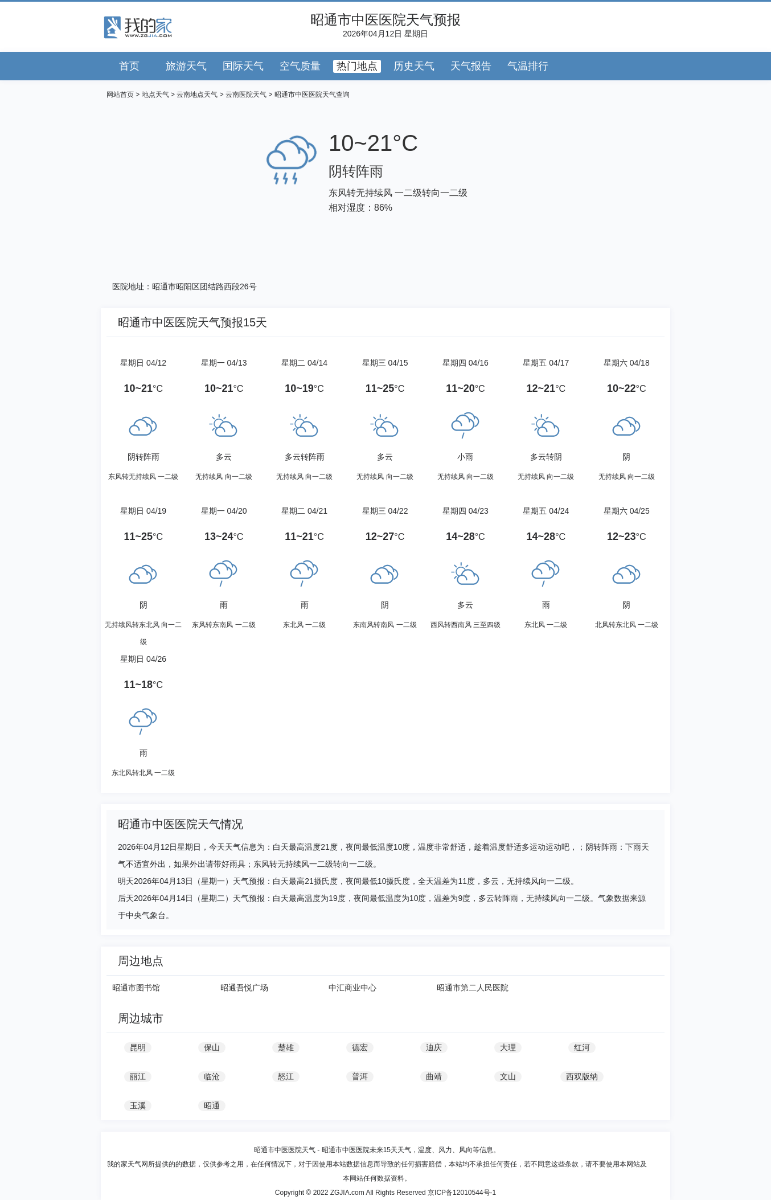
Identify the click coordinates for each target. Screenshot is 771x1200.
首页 (129, 66)
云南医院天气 (245, 95)
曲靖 (434, 1076)
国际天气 (243, 66)
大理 (508, 1047)
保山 (212, 1047)
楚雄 (286, 1047)
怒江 (286, 1076)
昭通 (212, 1105)
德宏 (360, 1047)
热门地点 (357, 66)
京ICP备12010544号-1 (462, 1193)
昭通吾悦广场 (244, 987)
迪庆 (434, 1047)
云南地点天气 (197, 95)
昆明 (138, 1047)
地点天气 (155, 95)
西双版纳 (582, 1076)
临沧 (212, 1076)
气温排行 (527, 66)
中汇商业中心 (352, 987)
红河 (582, 1047)
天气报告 (470, 66)
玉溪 (138, 1105)
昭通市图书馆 (136, 987)
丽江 (138, 1076)
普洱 (360, 1076)
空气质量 (300, 66)
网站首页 (120, 95)
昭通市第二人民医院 (472, 987)
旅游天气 (186, 66)
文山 (508, 1076)
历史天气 (413, 66)
